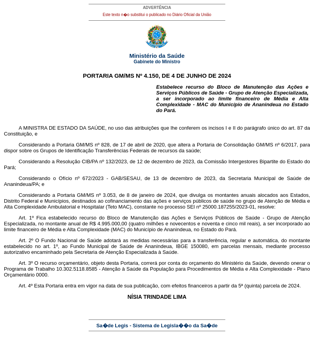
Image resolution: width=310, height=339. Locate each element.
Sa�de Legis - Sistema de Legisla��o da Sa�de (157, 325)
